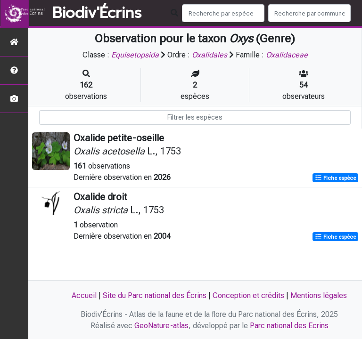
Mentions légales (318, 295)
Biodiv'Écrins (96, 13)
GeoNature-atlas (161, 325)
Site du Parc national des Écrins (154, 295)
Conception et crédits (248, 295)
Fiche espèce (335, 178)
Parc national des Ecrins (289, 325)
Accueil (84, 295)
